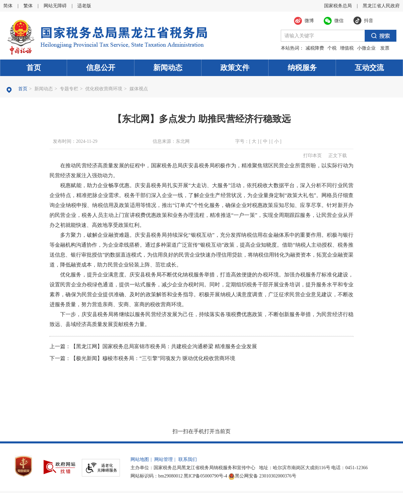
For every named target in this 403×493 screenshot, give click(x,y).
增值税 (347, 48)
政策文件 (234, 67)
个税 (332, 48)
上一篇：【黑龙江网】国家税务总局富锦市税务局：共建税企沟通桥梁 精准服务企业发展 (153, 346)
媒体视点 (138, 88)
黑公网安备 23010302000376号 (262, 475)
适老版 (84, 5)
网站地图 (139, 459)
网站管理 (163, 459)
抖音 (368, 20)
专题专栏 (69, 88)
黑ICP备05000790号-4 (205, 475)
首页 (33, 67)
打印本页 (312, 155)
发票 (384, 48)
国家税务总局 (338, 5)
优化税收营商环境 (103, 88)
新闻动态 (167, 67)
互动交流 (369, 67)
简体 (8, 5)
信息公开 (100, 67)
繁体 (28, 5)
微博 (309, 20)
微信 (339, 20)
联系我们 (187, 459)
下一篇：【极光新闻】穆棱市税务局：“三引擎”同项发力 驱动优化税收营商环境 (142, 358)
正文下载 (337, 155)
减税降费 (315, 48)
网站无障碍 (55, 5)
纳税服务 (302, 67)
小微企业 (366, 48)
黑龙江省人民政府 (381, 5)
